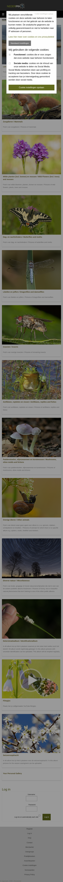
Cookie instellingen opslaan (44, 14)
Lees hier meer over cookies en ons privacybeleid (31, 37)
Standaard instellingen (19, 43)
